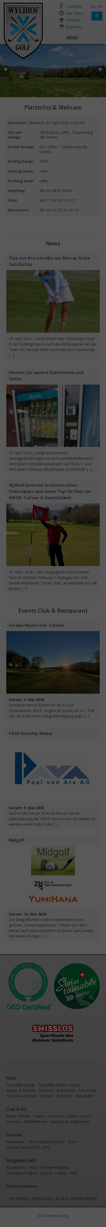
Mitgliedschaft (21, 1160)
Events (24, 1116)
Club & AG (16, 1109)
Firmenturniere (21, 1186)
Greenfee (65, 1095)
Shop (72, 1141)
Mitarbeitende (35, 1121)
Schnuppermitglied (21, 1172)
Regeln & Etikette (21, 1090)
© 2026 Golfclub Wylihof (76, 1198)
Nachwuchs (16, 1167)
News (53, 243)
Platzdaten (85, 1095)
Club (44, 610)
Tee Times (75, 13)
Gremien (13, 1121)
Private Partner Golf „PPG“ (28, 1147)
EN (99, 6)
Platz (11, 1078)
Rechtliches (18, 1198)
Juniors (86, 1116)
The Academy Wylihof (46, 1141)
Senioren (55, 1116)
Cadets (61, 1172)
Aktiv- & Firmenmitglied (48, 1167)
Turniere (73, 20)
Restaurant (72, 610)
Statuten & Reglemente (70, 1121)
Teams (39, 1116)
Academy (73, 26)
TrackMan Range (20, 1084)
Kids (73, 1172)
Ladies (71, 1116)
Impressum (42, 1198)
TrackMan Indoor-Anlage (59, 1084)
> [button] (99, 69)
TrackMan (74, 6)
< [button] (6, 69)
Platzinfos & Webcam (53, 107)
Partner (14, 1135)
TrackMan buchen (21, 1095)
